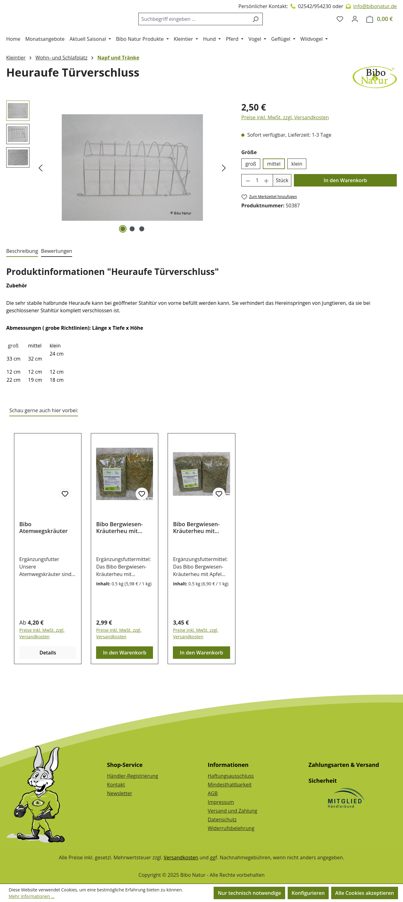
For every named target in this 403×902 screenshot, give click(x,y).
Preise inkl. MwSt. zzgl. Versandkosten (285, 142)
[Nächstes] (224, 193)
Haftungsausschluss (231, 775)
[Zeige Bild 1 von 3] (122, 254)
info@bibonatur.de (375, 6)
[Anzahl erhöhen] (266, 205)
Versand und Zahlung (232, 810)
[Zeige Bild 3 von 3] (141, 254)
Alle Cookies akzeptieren (364, 893)
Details (47, 677)
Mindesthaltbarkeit (230, 784)
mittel (273, 189)
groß (250, 189)
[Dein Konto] (354, 31)
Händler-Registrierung (132, 775)
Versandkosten (181, 857)
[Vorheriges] (40, 193)
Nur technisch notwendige (249, 893)
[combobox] (198, 31)
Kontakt (116, 784)
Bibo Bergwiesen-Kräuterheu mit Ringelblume (119, 553)
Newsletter (119, 793)
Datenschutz (222, 819)
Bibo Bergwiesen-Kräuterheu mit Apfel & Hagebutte (197, 553)
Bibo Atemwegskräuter (43, 553)
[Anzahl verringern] (247, 205)
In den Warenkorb (345, 205)
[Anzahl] (257, 205)
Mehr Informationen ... (31, 896)
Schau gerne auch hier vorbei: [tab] (43, 435)
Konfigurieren (308, 893)
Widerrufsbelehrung (231, 828)
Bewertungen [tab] (56, 276)
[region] (117, 193)
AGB (213, 793)
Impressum (221, 802)
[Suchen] (260, 31)
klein (296, 189)
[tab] (22, 276)
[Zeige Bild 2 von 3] (132, 254)
